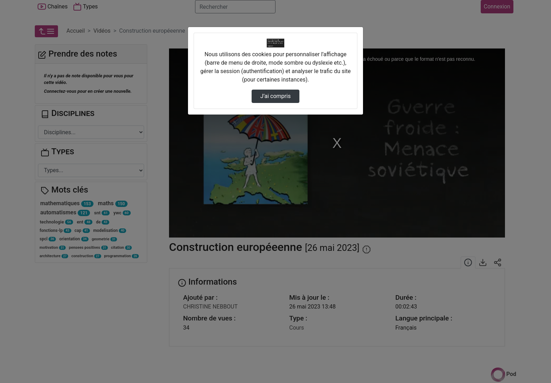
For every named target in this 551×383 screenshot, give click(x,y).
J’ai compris (275, 96)
